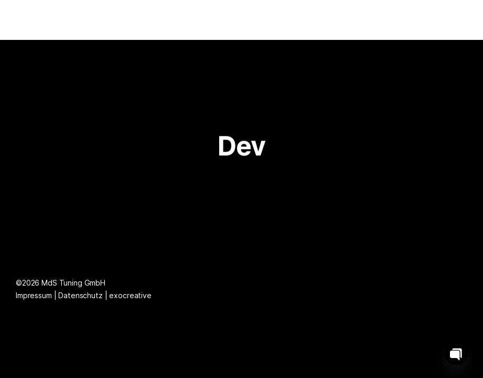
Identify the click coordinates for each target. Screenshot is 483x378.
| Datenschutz (79, 295)
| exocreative (128, 295)
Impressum (35, 295)
